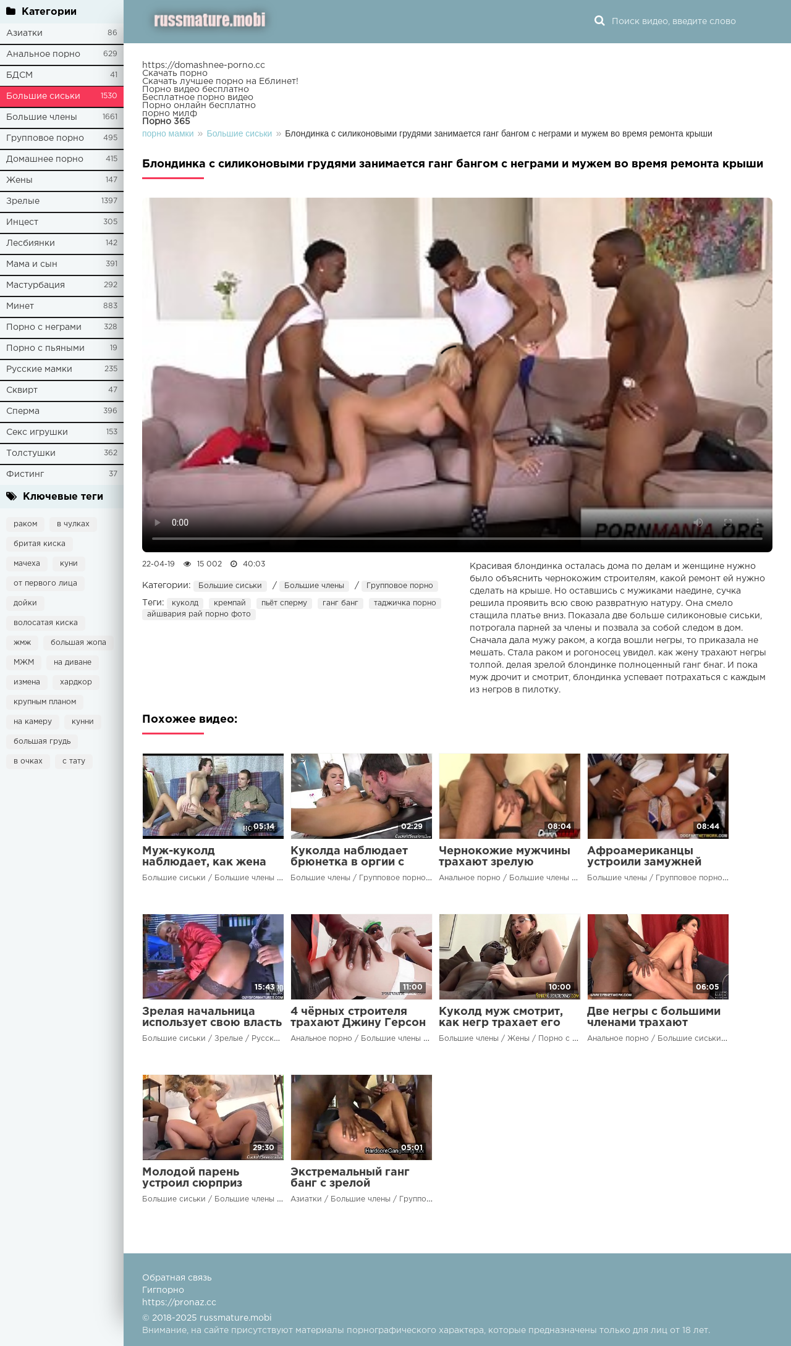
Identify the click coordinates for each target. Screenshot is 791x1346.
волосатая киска (46, 623)
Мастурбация (35, 285)
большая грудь (42, 741)
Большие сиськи (43, 96)
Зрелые (23, 201)
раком (25, 524)
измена (27, 682)
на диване (72, 662)
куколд (185, 603)
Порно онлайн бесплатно (199, 105)
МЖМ (24, 662)
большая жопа (78, 642)
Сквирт (22, 390)
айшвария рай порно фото (199, 614)
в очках (28, 761)
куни (69, 563)
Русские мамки (39, 369)
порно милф (169, 113)
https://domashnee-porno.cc (203, 65)
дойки (25, 603)
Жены (19, 180)
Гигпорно (163, 1290)
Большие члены (41, 117)
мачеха (27, 563)
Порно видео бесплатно (195, 89)
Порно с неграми (44, 327)
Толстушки (31, 453)
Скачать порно (175, 73)
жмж (22, 642)
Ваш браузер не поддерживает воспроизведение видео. (457, 375)
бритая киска (40, 544)
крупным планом (45, 702)
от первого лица (45, 583)
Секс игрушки (37, 432)
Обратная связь (177, 1278)
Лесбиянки (30, 243)
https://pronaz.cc (179, 1302)
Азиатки (24, 33)
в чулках (73, 524)
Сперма (23, 411)
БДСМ (19, 75)
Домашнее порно (44, 159)
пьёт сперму (284, 603)
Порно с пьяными (45, 348)
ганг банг (340, 603)
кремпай (230, 603)
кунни (83, 721)
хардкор (76, 682)
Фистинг (25, 474)
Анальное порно (43, 54)
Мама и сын (31, 264)
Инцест (22, 222)
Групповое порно (45, 138)
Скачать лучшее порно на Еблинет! (220, 81)
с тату (73, 761)
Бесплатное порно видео (197, 97)
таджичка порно (405, 603)
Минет (20, 306)
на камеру (33, 721)
